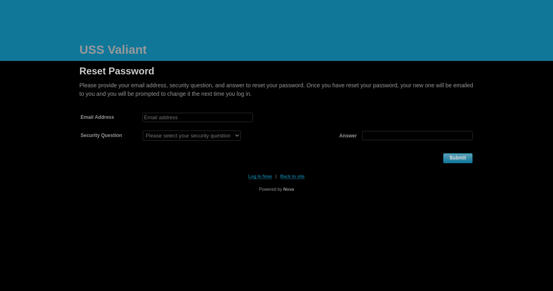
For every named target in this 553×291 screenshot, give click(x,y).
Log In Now (260, 176)
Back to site (292, 176)
